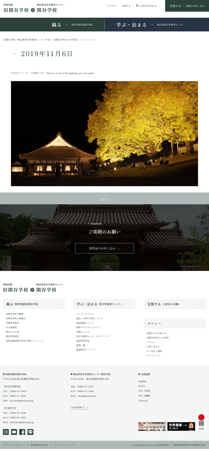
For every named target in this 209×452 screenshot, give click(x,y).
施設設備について (85, 324)
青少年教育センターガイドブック (93, 338)
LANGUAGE (146, 5)
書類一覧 (81, 348)
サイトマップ (154, 358)
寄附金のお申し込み (102, 249)
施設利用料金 (83, 343)
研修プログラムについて (89, 329)
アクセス (112, 5)
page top (104, 199)
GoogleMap (76, 412)
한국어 (141, 389)
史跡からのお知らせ (157, 335)
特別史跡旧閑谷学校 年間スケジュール (26, 343)
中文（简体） (145, 393)
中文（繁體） (145, 398)
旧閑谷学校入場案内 (16, 320)
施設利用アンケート (86, 353)
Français (143, 403)
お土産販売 (12, 329)
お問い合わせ (154, 349)
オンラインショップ (67, 448)
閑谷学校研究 (13, 338)
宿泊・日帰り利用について (90, 320)
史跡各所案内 (13, 324)
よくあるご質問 (155, 354)
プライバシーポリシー (14, 448)
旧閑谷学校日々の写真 (158, 340)
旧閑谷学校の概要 (15, 315)
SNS (125, 5)
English (142, 384)
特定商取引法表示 (41, 448)
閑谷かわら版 (13, 334)
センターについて (85, 315)
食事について (83, 334)
